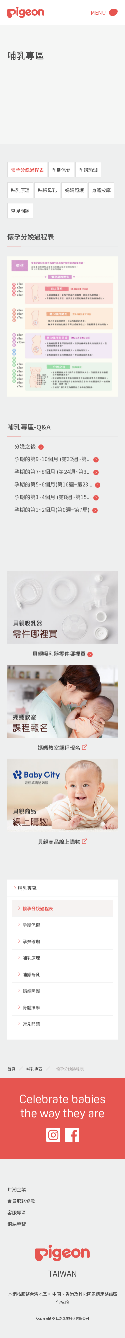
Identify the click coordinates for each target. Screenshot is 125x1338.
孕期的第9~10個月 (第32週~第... (52, 459)
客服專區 (16, 1212)
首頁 (11, 1069)
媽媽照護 (74, 190)
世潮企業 (16, 1189)
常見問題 (20, 210)
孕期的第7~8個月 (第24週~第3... (52, 471)
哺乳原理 (20, 190)
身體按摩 (101, 190)
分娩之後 (25, 446)
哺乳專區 (27, 888)
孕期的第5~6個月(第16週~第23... (53, 484)
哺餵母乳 (47, 190)
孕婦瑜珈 (88, 169)
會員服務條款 (21, 1201)
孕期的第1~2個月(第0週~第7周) (52, 509)
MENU (98, 12)
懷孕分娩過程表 (27, 169)
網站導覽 (16, 1224)
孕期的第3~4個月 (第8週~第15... (52, 497)
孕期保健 (61, 169)
